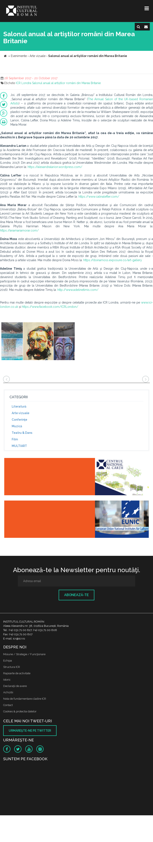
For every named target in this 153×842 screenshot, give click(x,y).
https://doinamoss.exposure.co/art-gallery (112, 260)
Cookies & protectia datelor (20, 711)
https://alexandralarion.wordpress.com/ (55, 167)
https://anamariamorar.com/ (19, 230)
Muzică (17, 426)
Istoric (7, 679)
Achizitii (8, 692)
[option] (38, 341)
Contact (8, 705)
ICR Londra (23, 83)
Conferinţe (19, 419)
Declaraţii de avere (15, 686)
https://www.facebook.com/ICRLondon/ (50, 306)
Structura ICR (11, 667)
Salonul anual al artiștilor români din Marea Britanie (66, 83)
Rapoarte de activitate (16, 673)
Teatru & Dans (22, 432)
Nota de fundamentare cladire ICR (24, 698)
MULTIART (19, 446)
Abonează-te (76, 595)
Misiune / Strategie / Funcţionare (24, 654)
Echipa (7, 660)
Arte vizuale (20, 413)
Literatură (19, 406)
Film (15, 439)
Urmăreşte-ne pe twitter (30, 730)
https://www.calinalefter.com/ (98, 196)
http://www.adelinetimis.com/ (77, 289)
